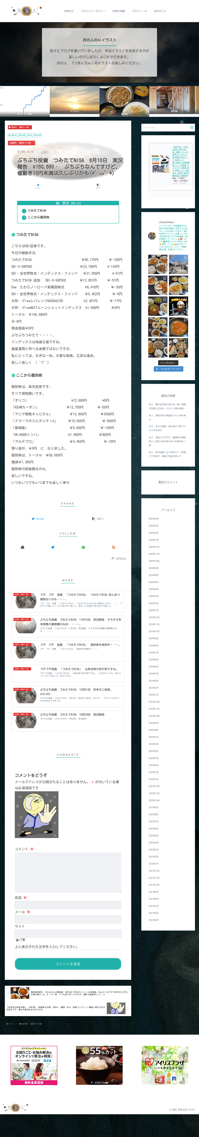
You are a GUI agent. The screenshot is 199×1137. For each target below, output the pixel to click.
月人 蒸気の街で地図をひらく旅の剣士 (167, 417)
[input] (168, 127)
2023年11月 (154, 709)
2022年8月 (154, 814)
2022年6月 (154, 829)
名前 (21, 920)
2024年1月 (154, 695)
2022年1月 (154, 864)
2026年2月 (154, 533)
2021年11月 (154, 878)
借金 (22, 135)
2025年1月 (154, 610)
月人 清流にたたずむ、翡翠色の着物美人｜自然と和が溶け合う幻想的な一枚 (167, 441)
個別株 (13, 135)
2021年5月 (154, 920)
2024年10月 (154, 631)
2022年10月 (154, 800)
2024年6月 (154, 660)
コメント (24, 871)
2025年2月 (154, 603)
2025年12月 (154, 547)
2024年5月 (154, 667)
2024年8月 (154, 646)
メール (22, 934)
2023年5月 (154, 751)
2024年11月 (154, 624)
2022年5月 (154, 836)
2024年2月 (154, 688)
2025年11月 (154, 554)
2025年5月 (154, 582)
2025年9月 (154, 568)
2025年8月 (154, 575)
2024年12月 (154, 617)
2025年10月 (154, 561)
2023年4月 (154, 758)
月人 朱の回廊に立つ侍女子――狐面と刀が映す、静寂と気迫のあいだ (167, 454)
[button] (191, 127)
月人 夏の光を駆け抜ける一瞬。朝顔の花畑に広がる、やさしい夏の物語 (167, 406)
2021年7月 (154, 906)
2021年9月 (154, 892)
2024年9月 (154, 638)
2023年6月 (154, 744)
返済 (38, 135)
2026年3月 (154, 526)
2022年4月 (154, 843)
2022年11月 (154, 793)
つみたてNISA (40, 213)
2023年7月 (154, 737)
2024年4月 (154, 674)
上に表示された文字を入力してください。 (47, 969)
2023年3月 (154, 765)
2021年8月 (154, 899)
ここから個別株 (42, 222)
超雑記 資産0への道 (20, 127)
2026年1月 (154, 540)
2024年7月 (154, 653)
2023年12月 (154, 702)
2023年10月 (154, 716)
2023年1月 (154, 779)
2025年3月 (154, 596)
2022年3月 (154, 850)
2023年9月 (154, 723)
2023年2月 (154, 772)
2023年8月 (154, 730)
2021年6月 (154, 913)
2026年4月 (154, 519)
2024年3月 (154, 681)
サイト (20, 949)
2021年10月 (154, 885)
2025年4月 (154, 589)
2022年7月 (154, 821)
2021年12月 (154, 871)
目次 (65, 203)
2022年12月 (154, 786)
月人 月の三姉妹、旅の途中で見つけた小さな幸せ (167, 428)
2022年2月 (154, 857)
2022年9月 (154, 807)
